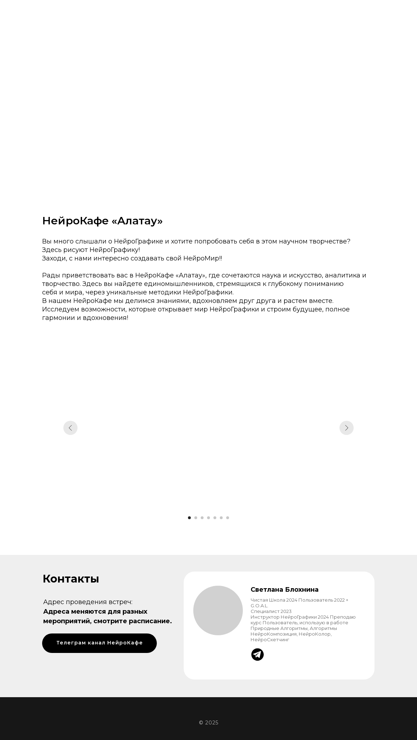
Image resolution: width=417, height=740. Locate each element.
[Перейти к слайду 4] (208, 517)
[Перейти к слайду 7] (227, 517)
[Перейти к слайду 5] (214, 517)
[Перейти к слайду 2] (195, 517)
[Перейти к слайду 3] (202, 517)
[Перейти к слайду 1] (189, 517)
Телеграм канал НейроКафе (99, 642)
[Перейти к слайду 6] (221, 517)
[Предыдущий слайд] (70, 428)
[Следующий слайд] (346, 428)
